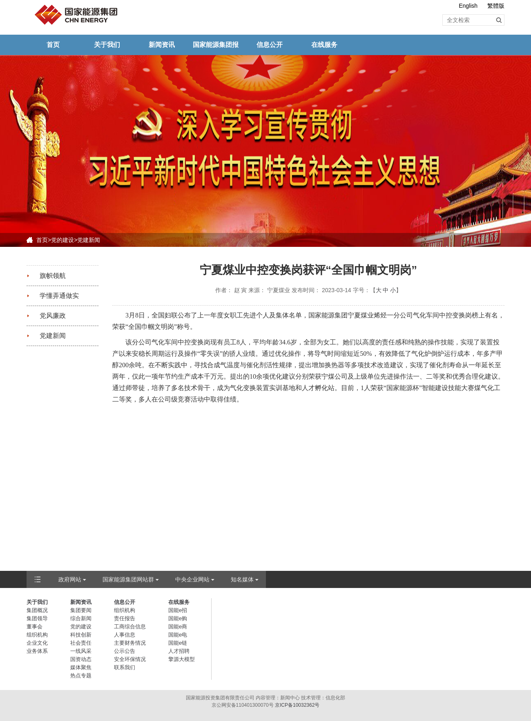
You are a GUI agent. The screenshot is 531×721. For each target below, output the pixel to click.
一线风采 (80, 651)
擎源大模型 (181, 659)
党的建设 (62, 240)
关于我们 (107, 44)
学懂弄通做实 (59, 295)
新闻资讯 (162, 44)
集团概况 (37, 610)
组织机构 (37, 635)
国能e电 (177, 635)
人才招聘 (179, 651)
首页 (53, 44)
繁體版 (495, 5)
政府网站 (69, 579)
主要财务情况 (130, 643)
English (468, 5)
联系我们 (124, 667)
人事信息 (124, 635)
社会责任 (80, 643)
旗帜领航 (53, 275)
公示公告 (124, 651)
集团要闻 (80, 610)
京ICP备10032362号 (297, 705)
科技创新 (80, 635)
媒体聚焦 (80, 667)
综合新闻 (80, 618)
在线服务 (324, 44)
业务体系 (37, 651)
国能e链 (177, 643)
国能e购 (177, 618)
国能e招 (177, 610)
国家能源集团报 (216, 44)
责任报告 (124, 618)
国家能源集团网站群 (128, 579)
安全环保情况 (130, 659)
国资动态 (80, 659)
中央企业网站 (192, 579)
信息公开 (270, 44)
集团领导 (37, 618)
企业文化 (37, 643)
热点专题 (80, 675)
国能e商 (177, 626)
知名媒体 (242, 579)
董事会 (34, 626)
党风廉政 (53, 315)
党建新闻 (88, 240)
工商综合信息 (130, 626)
